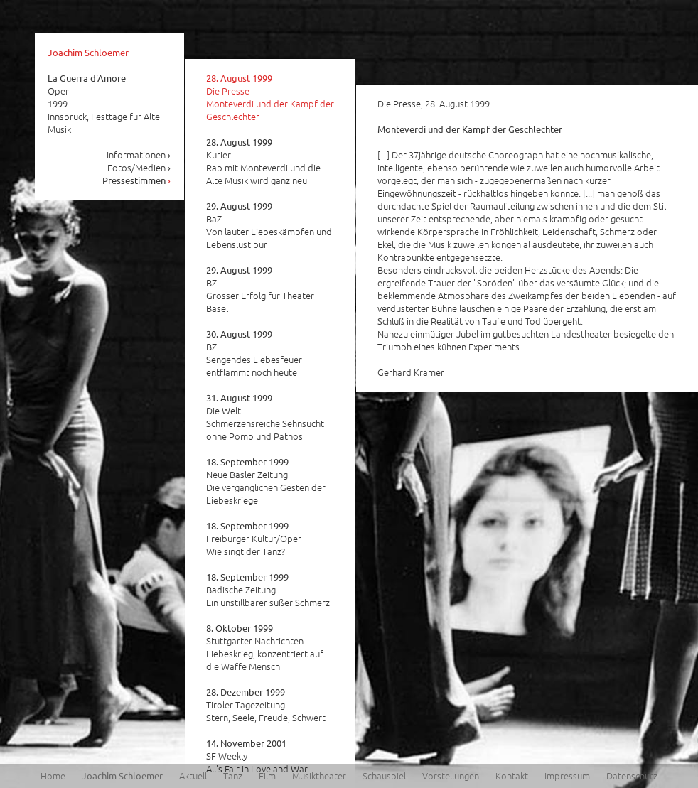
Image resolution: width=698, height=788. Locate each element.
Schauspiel (384, 775)
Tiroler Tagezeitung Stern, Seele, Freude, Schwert (266, 705)
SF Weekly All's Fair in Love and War (257, 756)
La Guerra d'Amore (87, 78)
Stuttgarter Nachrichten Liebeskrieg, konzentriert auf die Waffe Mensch (264, 647)
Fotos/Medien (139, 167)
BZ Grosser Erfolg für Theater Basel (260, 289)
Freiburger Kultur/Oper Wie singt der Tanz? (253, 538)
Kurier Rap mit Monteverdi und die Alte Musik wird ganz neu (263, 161)
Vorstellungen (450, 775)
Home (53, 775)
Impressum (567, 775)
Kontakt (511, 775)
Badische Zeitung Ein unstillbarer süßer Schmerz (268, 590)
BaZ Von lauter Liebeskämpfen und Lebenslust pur (269, 225)
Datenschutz (631, 775)
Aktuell (193, 775)
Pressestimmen (136, 180)
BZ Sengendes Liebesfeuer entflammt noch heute (254, 353)
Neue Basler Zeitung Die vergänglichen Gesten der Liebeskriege (266, 481)
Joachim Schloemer (88, 52)
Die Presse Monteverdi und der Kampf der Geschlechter (270, 97)
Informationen (139, 154)
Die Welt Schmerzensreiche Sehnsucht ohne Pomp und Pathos (265, 417)
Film (267, 775)
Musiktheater (319, 775)
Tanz (232, 775)
